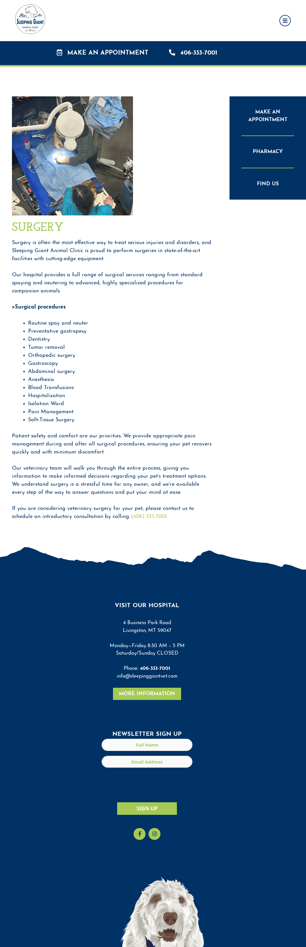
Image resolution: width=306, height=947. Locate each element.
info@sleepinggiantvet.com (147, 676)
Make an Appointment (102, 52)
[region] (153, 934)
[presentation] (147, 784)
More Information (147, 693)
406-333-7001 (193, 52)
